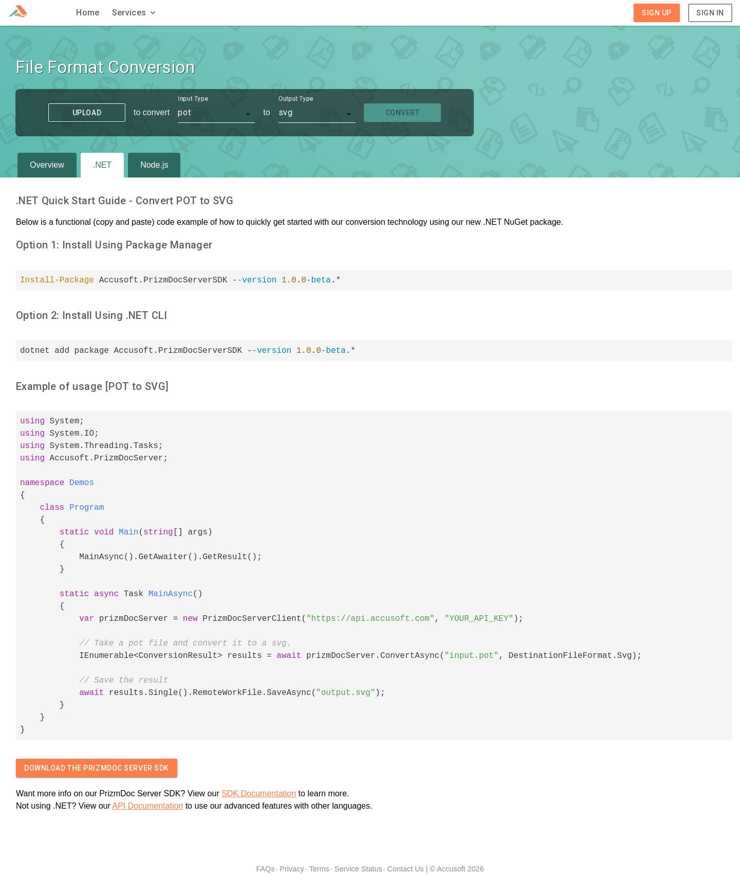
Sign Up (657, 13)
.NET (102, 164)
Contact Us (405, 869)
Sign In (710, 13)
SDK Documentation (258, 793)
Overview (47, 164)
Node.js (154, 164)
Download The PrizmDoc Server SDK (96, 768)
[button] (135, 13)
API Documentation (147, 805)
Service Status (358, 869)
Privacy (292, 869)
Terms (319, 869)
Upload (86, 113)
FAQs (265, 869)
